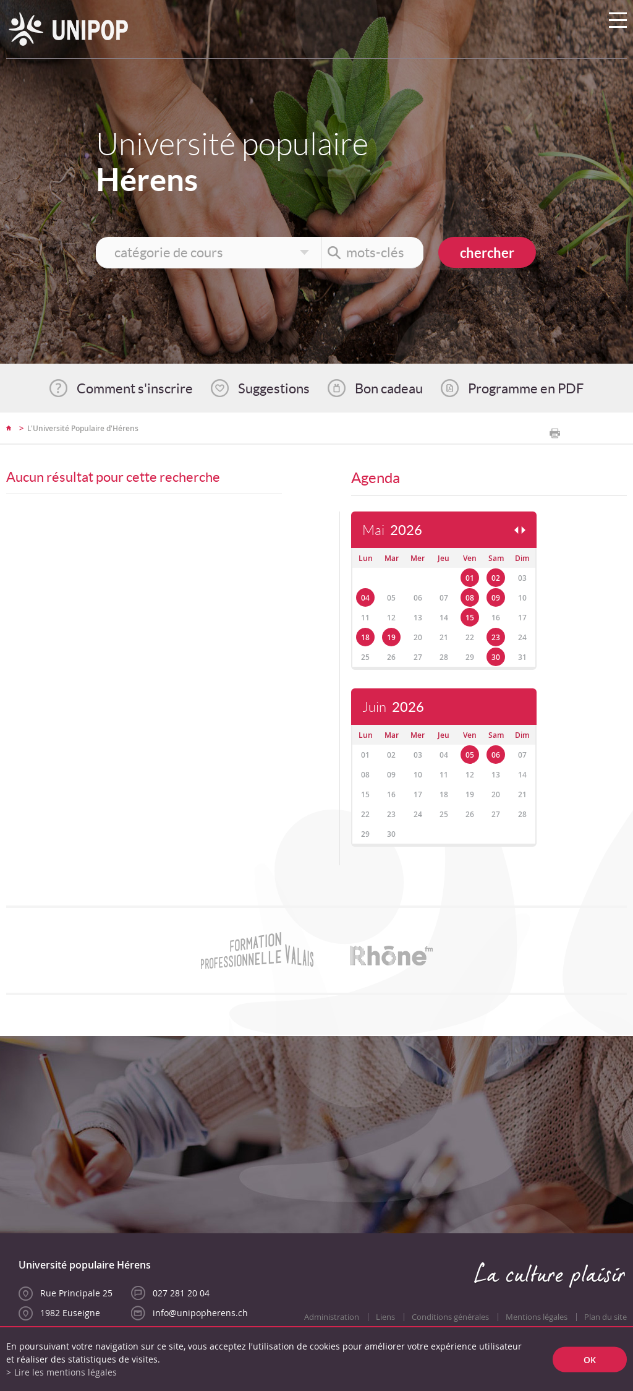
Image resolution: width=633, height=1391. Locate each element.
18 (365, 637)
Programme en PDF (526, 388)
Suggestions (274, 388)
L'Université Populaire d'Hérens (82, 428)
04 (365, 598)
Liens (385, 1317)
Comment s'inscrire (135, 388)
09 (495, 598)
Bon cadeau (389, 388)
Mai (392, 530)
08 (469, 598)
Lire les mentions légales (65, 1372)
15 (469, 617)
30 (495, 657)
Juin (393, 707)
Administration (331, 1317)
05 (469, 755)
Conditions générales (450, 1317)
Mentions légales (536, 1317)
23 (495, 637)
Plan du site (605, 1317)
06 (495, 755)
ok (590, 1359)
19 (391, 637)
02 (495, 578)
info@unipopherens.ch (200, 1313)
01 (469, 578)
